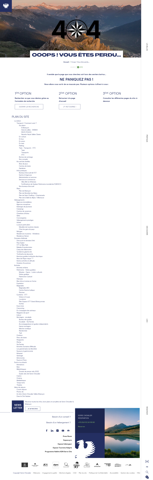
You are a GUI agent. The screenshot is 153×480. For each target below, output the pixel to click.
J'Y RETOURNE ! (69, 107)
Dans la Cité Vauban (23, 396)
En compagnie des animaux (26, 310)
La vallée (147, 47)
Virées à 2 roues (24, 297)
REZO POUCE (26, 132)
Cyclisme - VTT (22, 295)
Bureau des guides (25, 319)
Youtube (63, 430)
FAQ (138, 473)
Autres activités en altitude (26, 261)
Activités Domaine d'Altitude (26, 347)
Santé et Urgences (25, 175)
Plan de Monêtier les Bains (28, 193)
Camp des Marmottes (24, 249)
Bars (18, 367)
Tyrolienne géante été (24, 252)
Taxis (23, 150)
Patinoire (20, 279)
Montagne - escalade (24, 317)
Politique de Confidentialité (98, 473)
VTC (22, 155)
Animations (20, 365)
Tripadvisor (68, 430)
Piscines (22, 292)
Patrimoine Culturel (25, 277)
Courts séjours (22, 389)
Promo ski (20, 392)
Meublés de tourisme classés (29, 227)
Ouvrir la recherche (147, 472)
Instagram (57, 430)
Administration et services (27, 177)
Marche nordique (25, 329)
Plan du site (83, 473)
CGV (74, 473)
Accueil (66, 62)
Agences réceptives (23, 204)
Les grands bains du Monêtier (27, 349)
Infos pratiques (22, 171)
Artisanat (19, 353)
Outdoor (20, 335)
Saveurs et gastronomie (25, 351)
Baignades (20, 286)
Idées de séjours (19, 387)
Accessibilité (114, 473)
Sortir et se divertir (20, 362)
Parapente (20, 340)
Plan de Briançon (25, 191)
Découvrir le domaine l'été (26, 240)
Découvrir (147, 230)
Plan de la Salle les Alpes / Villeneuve (31, 198)
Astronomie (21, 358)
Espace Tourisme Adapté (61, 448)
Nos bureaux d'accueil (26, 186)
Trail (20, 333)
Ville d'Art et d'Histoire (28, 182)
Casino (19, 376)
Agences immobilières (24, 202)
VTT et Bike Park (22, 245)
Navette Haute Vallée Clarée (31, 134)
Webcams (36, 473)
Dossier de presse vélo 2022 (29, 371)
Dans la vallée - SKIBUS (29, 130)
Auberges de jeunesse (24, 207)
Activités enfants (22, 268)
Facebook (46, 430)
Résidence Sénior (23, 236)
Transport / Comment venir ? (27, 123)
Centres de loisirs (25, 166)
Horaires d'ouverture (24, 263)
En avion (22, 141)
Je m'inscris (33, 409)
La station (17, 121)
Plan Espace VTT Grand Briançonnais (32, 301)
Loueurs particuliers (23, 225)
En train (21, 143)
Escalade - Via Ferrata (26, 322)
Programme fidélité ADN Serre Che (57, 452)
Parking (21, 146)
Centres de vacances (24, 211)
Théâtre (19, 385)
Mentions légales (65, 473)
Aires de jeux (23, 164)
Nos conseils (23, 159)
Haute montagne (25, 326)
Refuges (19, 231)
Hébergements (19, 200)
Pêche (19, 342)
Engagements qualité (49, 473)
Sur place (22, 125)
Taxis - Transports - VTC (27, 148)
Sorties (21, 304)
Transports (25, 152)
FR (147, 467)
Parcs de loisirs (22, 338)
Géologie (20, 356)
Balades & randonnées (24, 247)
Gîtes (18, 216)
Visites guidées (24, 274)
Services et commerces (27, 180)
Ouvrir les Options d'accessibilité (147, 461)
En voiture (22, 137)
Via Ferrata (20, 344)
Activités (17, 265)
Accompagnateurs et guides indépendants (33, 324)
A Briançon (25, 128)
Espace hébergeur (64, 444)
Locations (22, 299)
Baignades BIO (24, 288)
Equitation (20, 283)
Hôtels (19, 222)
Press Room (66, 436)
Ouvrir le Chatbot (147, 477)
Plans (18, 189)
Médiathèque (21, 380)
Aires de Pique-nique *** (25, 258)
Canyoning (20, 308)
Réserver (147, 410)
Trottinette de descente (25, 254)
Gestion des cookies (128, 473)
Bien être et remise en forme (26, 281)
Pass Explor (20, 243)
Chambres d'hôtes (23, 213)
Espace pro (66, 440)
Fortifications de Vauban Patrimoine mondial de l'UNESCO (41, 184)
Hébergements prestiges (25, 220)
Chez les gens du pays (26, 229)
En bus (21, 139)
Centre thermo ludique (27, 290)
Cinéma (19, 378)
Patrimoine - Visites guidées (26, 270)
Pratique (147, 138)
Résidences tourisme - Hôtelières (28, 234)
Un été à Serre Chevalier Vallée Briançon (30, 394)
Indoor (19, 315)
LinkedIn (52, 430)
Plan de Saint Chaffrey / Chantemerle (32, 195)
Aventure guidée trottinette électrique (30, 256)
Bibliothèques (21, 369)
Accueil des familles (23, 161)
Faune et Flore (22, 360)
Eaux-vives (20, 306)
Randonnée (23, 331)
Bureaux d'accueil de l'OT (28, 173)
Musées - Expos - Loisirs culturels (30, 272)
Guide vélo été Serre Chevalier (29, 374)
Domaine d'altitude (20, 238)
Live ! (147, 321)
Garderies (22, 168)
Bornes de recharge (26, 157)
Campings (20, 209)
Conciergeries (21, 218)
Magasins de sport (23, 313)
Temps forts (21, 383)
